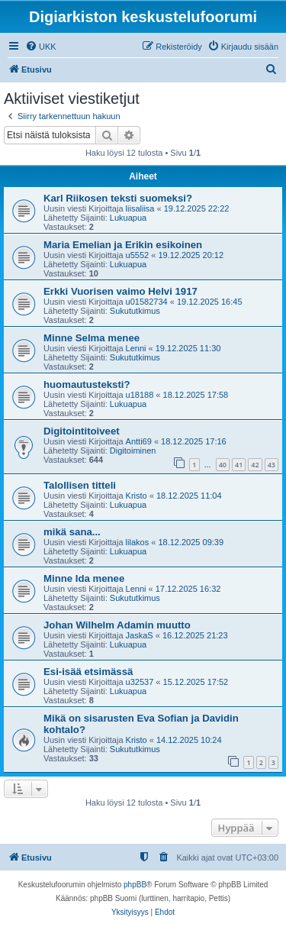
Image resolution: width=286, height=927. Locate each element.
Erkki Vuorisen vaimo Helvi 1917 (120, 291)
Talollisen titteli (79, 485)
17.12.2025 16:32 (188, 588)
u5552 (137, 255)
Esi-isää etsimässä (88, 671)
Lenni (136, 348)
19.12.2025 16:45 (210, 301)
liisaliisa (140, 208)
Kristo (136, 495)
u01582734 (147, 301)
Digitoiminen (133, 450)
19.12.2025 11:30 (188, 348)
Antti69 (139, 441)
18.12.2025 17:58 (196, 394)
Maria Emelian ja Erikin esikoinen (122, 244)
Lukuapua (128, 217)
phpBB (135, 884)
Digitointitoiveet (81, 431)
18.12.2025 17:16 (194, 441)
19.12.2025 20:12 (190, 255)
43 (271, 465)
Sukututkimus (135, 310)
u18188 (140, 394)
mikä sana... (72, 532)
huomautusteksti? (86, 384)
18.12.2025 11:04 (189, 495)
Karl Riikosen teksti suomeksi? (117, 198)
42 (255, 465)
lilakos (137, 542)
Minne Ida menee (83, 578)
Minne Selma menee (91, 338)
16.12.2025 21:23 (195, 635)
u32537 (140, 681)
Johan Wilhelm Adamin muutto (117, 625)
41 (239, 465)
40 (223, 465)
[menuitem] (40, 46)
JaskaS (139, 635)
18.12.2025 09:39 (190, 542)
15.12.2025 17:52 (196, 681)
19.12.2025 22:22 (197, 208)
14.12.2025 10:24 (189, 740)
